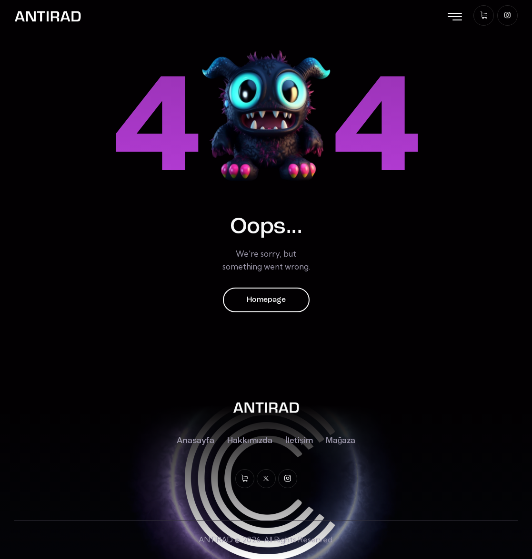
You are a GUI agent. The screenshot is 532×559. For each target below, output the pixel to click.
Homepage (266, 300)
